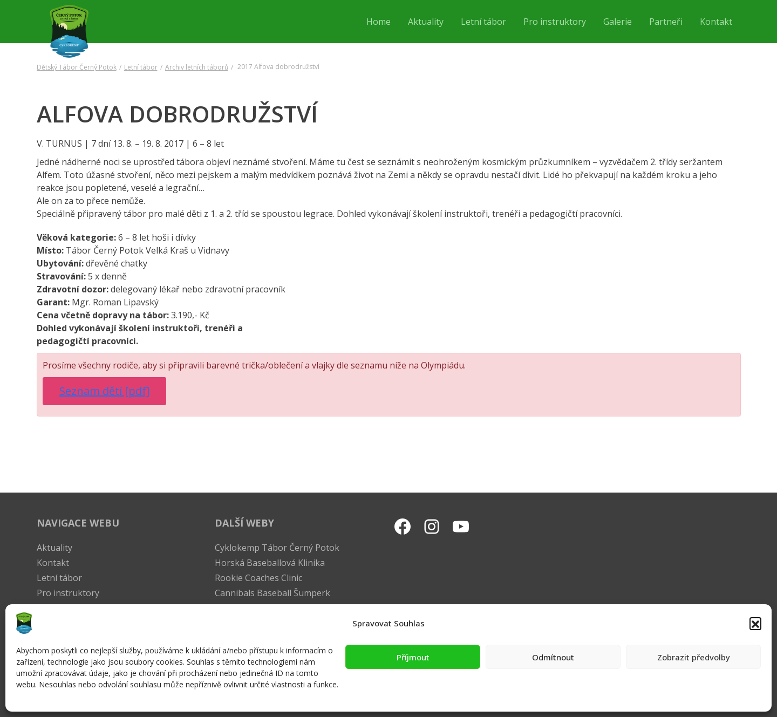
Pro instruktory (68, 593)
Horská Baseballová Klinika (270, 563)
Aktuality (54, 548)
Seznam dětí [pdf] (104, 391)
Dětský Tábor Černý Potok (77, 67)
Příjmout (413, 657)
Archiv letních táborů (196, 67)
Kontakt (53, 563)
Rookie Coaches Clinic (258, 578)
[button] (755, 623)
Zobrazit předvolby (693, 657)
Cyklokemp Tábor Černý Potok (277, 548)
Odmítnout (553, 657)
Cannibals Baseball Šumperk (272, 593)
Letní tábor (141, 67)
